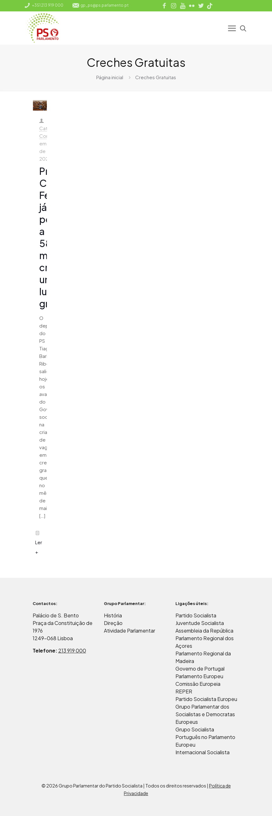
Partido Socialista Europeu (206, 699)
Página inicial (109, 77)
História (113, 615)
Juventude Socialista (199, 623)
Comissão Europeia (197, 683)
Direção (113, 623)
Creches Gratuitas (155, 77)
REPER (183, 691)
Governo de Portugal (200, 668)
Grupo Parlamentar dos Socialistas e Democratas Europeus (205, 714)
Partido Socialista (195, 615)
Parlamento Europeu (199, 676)
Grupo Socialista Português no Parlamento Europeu (205, 737)
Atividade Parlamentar (129, 630)
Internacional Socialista (202, 752)
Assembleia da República (204, 630)
